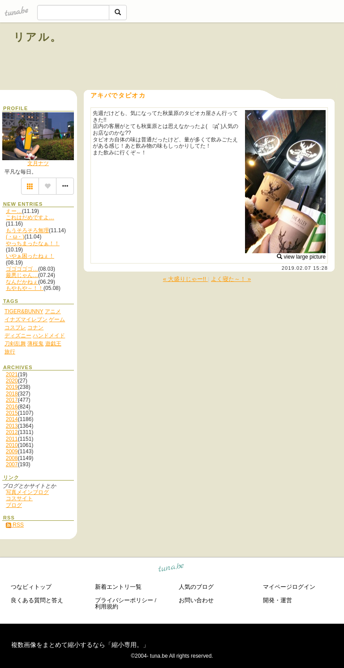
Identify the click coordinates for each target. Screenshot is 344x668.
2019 (12, 387)
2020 (12, 381)
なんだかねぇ (22, 282)
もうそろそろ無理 (27, 230)
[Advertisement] (228, 57)
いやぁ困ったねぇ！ (30, 256)
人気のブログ (196, 586)
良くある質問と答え (37, 600)
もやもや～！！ (24, 288)
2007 (12, 464)
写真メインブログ (27, 492)
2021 (12, 374)
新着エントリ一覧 (118, 586)
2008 (12, 458)
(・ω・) (15, 237)
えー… (14, 211)
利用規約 (106, 606)
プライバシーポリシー (124, 600)
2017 (12, 400)
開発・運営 (277, 600)
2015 (12, 413)
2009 (12, 451)
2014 (12, 419)
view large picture (301, 257)
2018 (12, 394)
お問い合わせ (196, 600)
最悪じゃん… (22, 275)
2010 (12, 445)
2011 (12, 439)
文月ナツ (38, 163)
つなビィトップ (31, 586)
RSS (15, 525)
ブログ (14, 505)
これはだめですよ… (30, 217)
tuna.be (171, 568)
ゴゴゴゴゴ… (22, 269)
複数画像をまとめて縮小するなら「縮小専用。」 (80, 644)
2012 (12, 432)
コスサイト (19, 498)
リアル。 (37, 37)
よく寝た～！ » (231, 279)
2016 (12, 407)
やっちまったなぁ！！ (33, 243)
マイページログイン (289, 586)
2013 (12, 426)
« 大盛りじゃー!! (185, 279)
